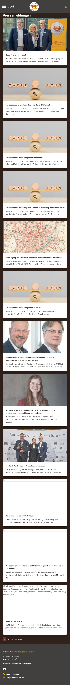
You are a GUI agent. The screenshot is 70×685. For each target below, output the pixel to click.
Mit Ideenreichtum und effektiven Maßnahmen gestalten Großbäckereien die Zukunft (34, 567)
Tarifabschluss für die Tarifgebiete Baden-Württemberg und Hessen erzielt (35, 207)
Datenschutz (16, 663)
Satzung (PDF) (27, 663)
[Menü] (8, 6)
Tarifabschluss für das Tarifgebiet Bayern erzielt (24, 157)
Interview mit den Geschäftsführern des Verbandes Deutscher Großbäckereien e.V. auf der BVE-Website (30, 359)
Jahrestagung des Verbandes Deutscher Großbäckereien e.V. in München (34, 257)
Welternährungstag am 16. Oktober (20, 516)
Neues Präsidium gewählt (16, 55)
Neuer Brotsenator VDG (15, 621)
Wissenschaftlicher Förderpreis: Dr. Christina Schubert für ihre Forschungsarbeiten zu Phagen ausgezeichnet (30, 412)
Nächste (18, 639)
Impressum (6, 663)
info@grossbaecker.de (13, 677)
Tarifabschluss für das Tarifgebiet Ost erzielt (23, 307)
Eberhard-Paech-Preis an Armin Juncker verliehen (25, 466)
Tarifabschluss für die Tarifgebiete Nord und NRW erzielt (28, 105)
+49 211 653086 (11, 674)
